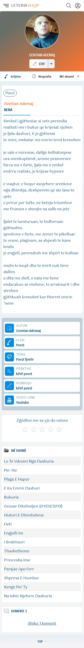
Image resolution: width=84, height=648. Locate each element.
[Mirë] (42, 428)
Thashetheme (16, 551)
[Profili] (77, 5)
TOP (42, 641)
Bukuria (11, 497)
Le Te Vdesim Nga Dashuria (29, 461)
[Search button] (68, 5)
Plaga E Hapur (17, 479)
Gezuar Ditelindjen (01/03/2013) (33, 506)
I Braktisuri (14, 542)
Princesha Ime (17, 560)
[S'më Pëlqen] (25, 428)
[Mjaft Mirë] (50, 428)
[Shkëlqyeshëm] (59, 428)
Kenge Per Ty (16, 587)
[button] (5, 5)
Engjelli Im (13, 533)
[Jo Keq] (33, 428)
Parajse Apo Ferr (19, 569)
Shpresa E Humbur (21, 578)
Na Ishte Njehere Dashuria (28, 596)
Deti (8, 524)
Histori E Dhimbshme (24, 515)
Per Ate (10, 470)
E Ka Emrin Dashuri (22, 488)
